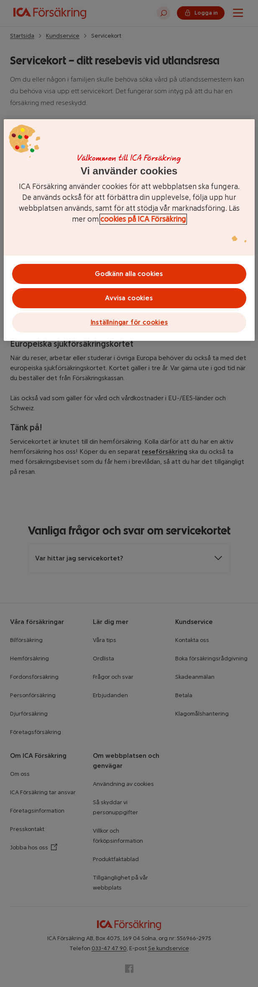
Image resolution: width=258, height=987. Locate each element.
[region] (129, 230)
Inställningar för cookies (129, 322)
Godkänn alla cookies (129, 274)
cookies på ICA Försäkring (143, 219)
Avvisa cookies (129, 298)
